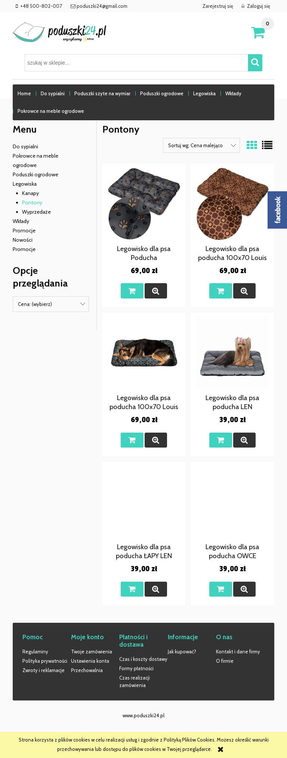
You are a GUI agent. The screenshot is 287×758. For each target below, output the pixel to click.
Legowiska (25, 183)
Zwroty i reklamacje (43, 670)
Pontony (32, 202)
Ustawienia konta (90, 661)
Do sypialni (25, 146)
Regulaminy (35, 652)
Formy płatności (136, 668)
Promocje (24, 230)
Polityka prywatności (44, 661)
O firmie (225, 661)
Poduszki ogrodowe (35, 174)
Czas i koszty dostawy (143, 659)
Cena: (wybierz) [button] (35, 304)
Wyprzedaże (36, 211)
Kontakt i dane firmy (238, 652)
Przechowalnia (87, 670)
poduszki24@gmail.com (101, 6)
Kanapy (30, 193)
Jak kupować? (182, 652)
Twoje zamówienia (91, 652)
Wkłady (21, 221)
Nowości (23, 239)
